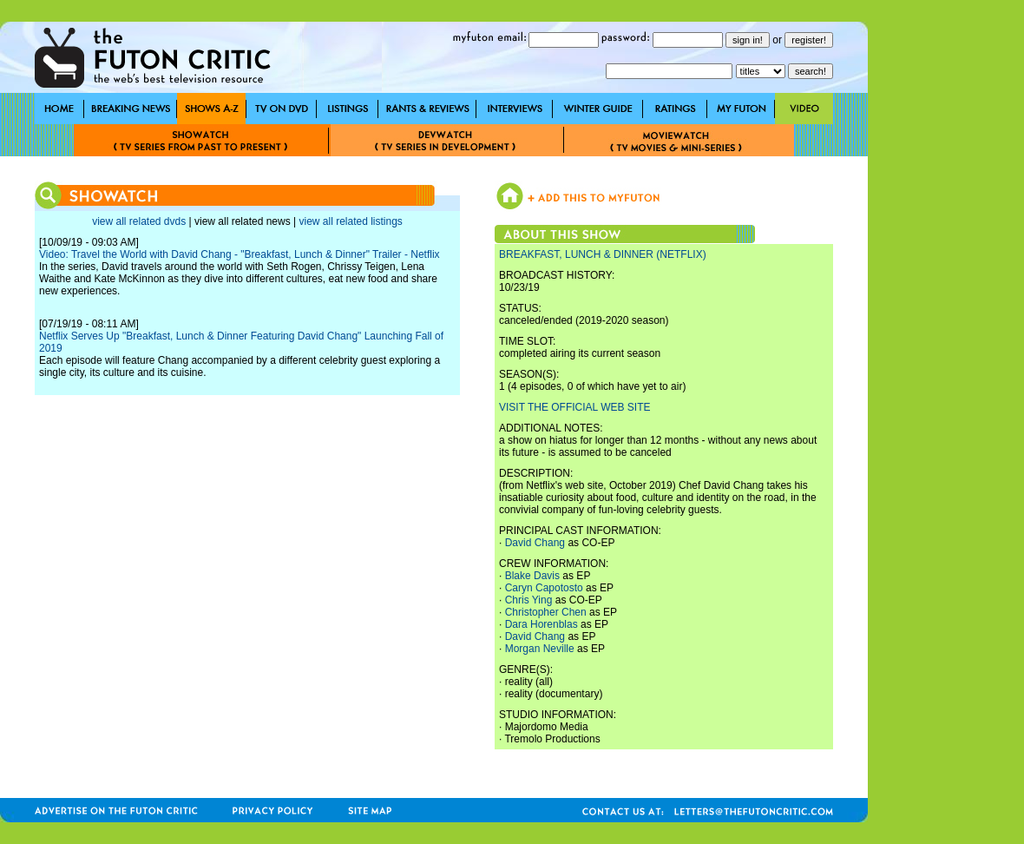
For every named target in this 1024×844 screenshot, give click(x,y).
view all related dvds (139, 221)
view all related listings (350, 221)
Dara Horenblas (541, 624)
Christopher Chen (546, 612)
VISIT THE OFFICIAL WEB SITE (574, 407)
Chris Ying (529, 600)
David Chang (535, 543)
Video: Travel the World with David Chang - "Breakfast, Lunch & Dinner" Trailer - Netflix (239, 254)
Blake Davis (532, 576)
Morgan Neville (539, 649)
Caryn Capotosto (544, 588)
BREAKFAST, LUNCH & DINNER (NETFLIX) (602, 254)
